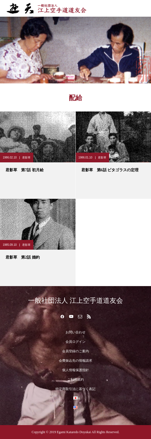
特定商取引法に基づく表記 (75, 389)
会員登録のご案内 (75, 351)
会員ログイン (75, 342)
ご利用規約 (75, 379)
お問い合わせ (75, 332)
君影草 (26, 157)
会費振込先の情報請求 (75, 361)
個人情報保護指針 (75, 370)
